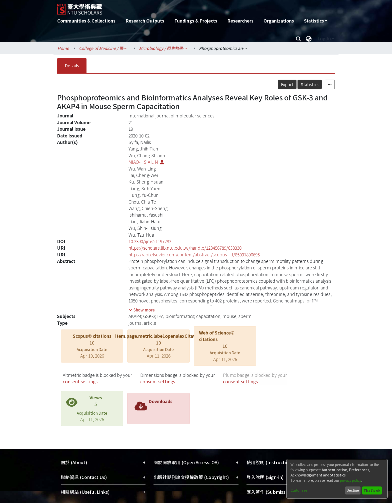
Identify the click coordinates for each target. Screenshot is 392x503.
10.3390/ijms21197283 (149, 241)
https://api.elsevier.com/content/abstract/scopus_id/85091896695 (194, 254)
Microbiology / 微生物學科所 (164, 48)
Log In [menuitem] (324, 38)
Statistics (309, 84)
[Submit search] (298, 39)
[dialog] (337, 478)
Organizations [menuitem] (279, 21)
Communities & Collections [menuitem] (86, 21)
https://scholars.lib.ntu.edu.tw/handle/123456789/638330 (185, 248)
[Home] (169, 7)
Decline (352, 490)
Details (72, 65)
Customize (298, 490)
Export (287, 84)
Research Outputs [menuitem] (145, 21)
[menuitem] (315, 21)
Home (63, 48)
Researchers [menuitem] (240, 21)
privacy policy (350, 480)
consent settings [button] (80, 381)
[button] (141, 309)
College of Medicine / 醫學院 (104, 48)
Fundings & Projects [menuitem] (195, 21)
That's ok (372, 490)
